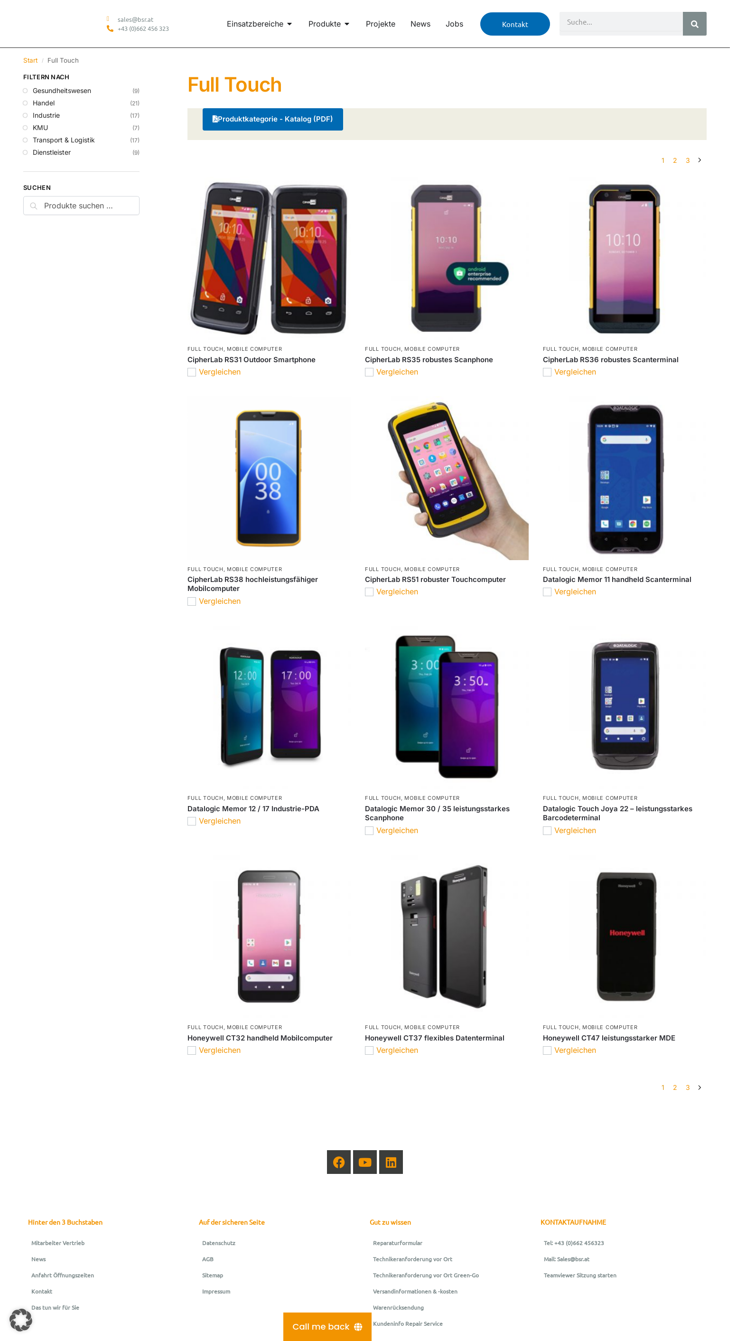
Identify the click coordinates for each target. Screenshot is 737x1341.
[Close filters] (142, 78)
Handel (44, 103)
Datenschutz (218, 1243)
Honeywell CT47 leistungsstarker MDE (609, 1037)
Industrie (46, 115)
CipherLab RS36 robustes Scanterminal (611, 359)
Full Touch (205, 349)
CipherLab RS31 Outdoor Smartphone (251, 359)
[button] (21, 1320)
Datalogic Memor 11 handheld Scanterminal (617, 579)
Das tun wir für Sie (55, 1307)
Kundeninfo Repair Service (408, 1323)
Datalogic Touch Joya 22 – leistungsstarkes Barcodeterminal (617, 813)
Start (30, 60)
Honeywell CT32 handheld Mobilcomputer (260, 1037)
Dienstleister (52, 152)
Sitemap (212, 1275)
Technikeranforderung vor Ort (412, 1259)
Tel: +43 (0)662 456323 (574, 1243)
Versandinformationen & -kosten (415, 1291)
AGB (208, 1259)
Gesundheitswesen (62, 90)
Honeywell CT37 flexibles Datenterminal (434, 1037)
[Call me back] (327, 1327)
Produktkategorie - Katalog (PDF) (273, 118)
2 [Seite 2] (675, 160)
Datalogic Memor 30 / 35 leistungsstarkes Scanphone (437, 813)
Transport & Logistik (64, 140)
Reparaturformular (397, 1243)
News (38, 1259)
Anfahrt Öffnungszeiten (62, 1275)
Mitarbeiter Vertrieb (57, 1243)
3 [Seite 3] (688, 160)
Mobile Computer (254, 349)
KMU (40, 127)
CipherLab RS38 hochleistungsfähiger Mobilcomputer (252, 584)
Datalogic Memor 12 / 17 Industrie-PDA (253, 808)
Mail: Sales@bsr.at (566, 1259)
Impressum (216, 1291)
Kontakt (41, 1291)
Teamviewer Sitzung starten (580, 1275)
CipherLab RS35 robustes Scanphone (429, 359)
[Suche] (695, 24)
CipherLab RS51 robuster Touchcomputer (435, 579)
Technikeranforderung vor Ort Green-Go (426, 1275)
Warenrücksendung (398, 1307)
